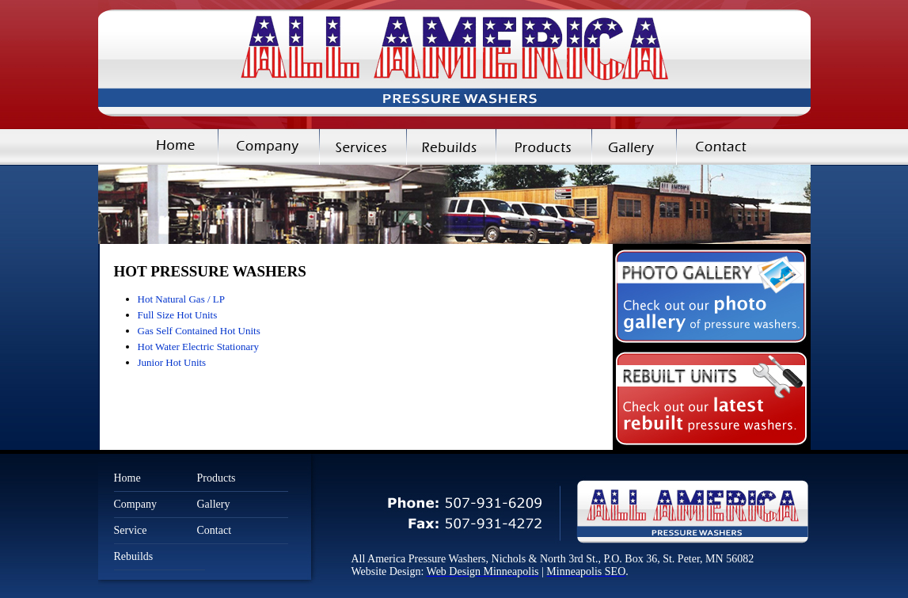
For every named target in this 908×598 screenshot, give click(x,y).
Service (130, 530)
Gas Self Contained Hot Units (199, 331)
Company (268, 147)
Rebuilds (451, 147)
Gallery (633, 147)
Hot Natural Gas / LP (181, 299)
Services (362, 147)
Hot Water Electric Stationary (199, 346)
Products (543, 147)
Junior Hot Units (172, 362)
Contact (743, 147)
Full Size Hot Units (178, 315)
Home (158, 147)
